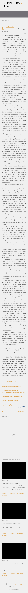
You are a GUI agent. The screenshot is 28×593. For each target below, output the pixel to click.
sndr (18, 586)
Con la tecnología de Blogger (14, 584)
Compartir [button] (21, 411)
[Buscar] (22, 3)
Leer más (4, 495)
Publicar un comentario (16, 493)
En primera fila (11, 5)
